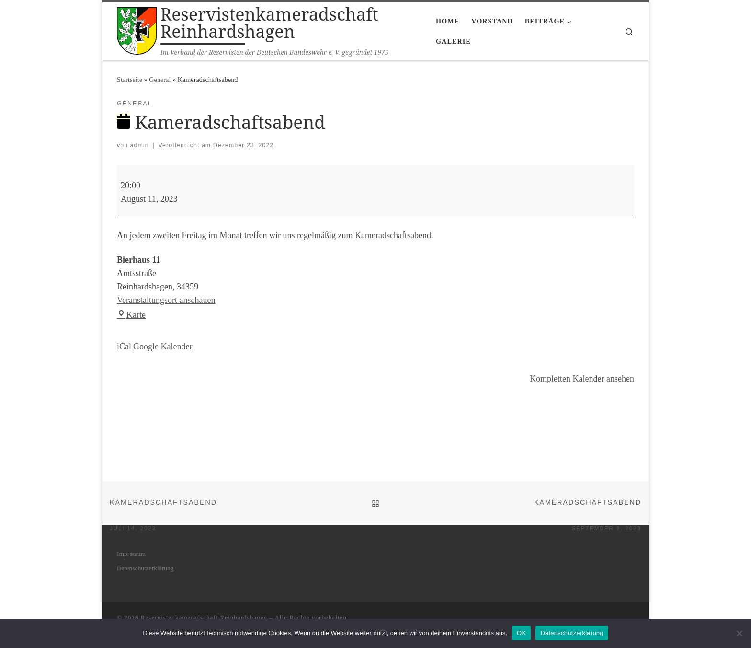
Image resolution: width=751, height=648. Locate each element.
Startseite (129, 79)
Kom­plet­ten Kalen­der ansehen (582, 378)
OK (521, 632)
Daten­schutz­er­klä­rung (145, 568)
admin (139, 145)
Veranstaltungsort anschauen (166, 300)
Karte (131, 315)
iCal (124, 346)
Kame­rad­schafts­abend (163, 506)
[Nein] (739, 633)
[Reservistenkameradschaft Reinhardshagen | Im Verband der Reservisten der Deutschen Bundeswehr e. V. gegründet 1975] (137, 29)
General (160, 79)
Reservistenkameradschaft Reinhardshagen (204, 617)
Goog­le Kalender (162, 346)
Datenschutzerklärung (571, 632)
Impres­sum (131, 553)
